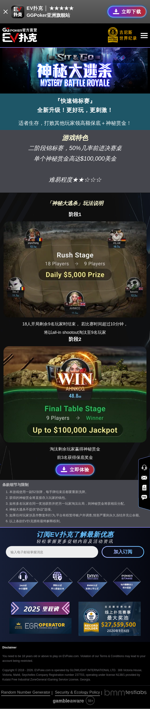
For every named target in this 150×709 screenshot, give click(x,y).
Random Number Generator (25, 692)
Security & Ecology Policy (77, 692)
